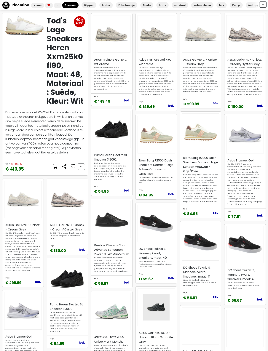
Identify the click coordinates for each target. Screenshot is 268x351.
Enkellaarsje (126, 5)
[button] (57, 5)
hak (221, 5)
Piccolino (15, 5)
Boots (147, 5)
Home (38, 5)
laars (162, 5)
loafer (106, 5)
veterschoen (202, 5)
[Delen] (64, 166)
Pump (236, 5)
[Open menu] (263, 4)
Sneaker (70, 5)
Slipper (89, 5)
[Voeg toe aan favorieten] (73, 166)
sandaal (180, 5)
